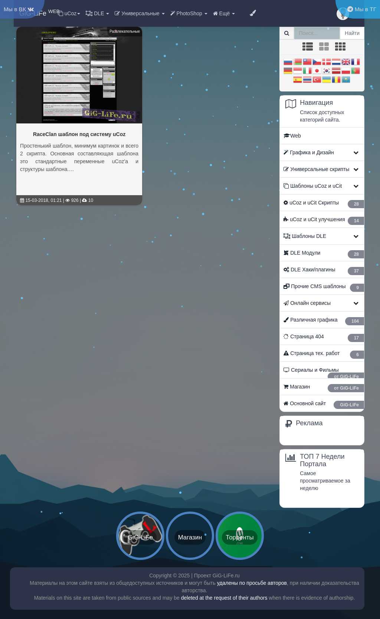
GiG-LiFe (39, 13)
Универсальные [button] (139, 13)
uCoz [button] (69, 13)
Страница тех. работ (324, 354)
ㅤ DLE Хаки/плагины (324, 271)
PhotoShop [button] (188, 13)
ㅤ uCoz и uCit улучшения (324, 220)
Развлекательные (124, 31)
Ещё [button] (224, 13)
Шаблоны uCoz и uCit (313, 186)
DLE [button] (97, 13)
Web (292, 136)
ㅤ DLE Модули (324, 254)
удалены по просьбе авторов (252, 583)
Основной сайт (324, 404)
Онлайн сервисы (307, 303)
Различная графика (324, 321)
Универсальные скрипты (316, 169)
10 (87, 200)
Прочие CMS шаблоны (324, 287)
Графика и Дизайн (309, 152)
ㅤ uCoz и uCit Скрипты (324, 204)
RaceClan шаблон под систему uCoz (79, 134)
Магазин (324, 388)
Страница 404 (324, 337)
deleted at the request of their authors (224, 598)
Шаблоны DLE (305, 236)
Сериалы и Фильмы (324, 372)
